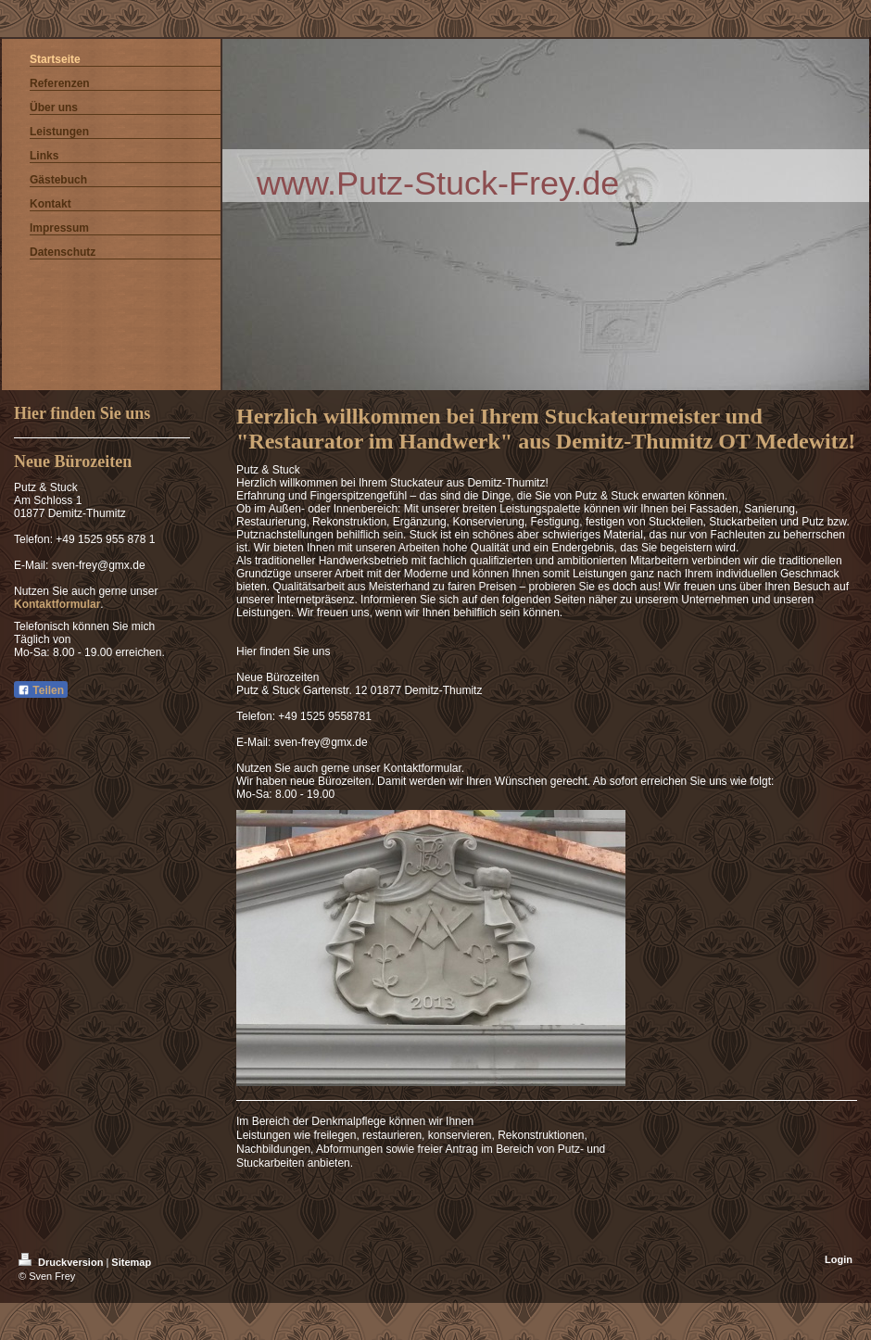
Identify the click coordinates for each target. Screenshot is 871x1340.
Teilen (41, 690)
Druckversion (62, 1262)
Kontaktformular (57, 604)
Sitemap (131, 1262)
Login (838, 1259)
